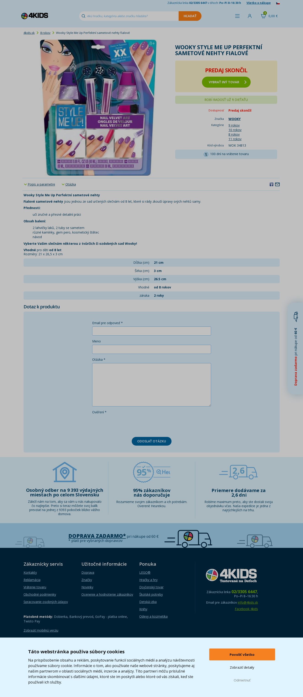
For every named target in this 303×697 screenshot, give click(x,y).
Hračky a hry (148, 580)
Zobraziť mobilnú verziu (41, 630)
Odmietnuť (242, 680)
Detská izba (148, 602)
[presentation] (127, 424)
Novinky (87, 587)
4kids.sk (29, 33)
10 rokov (234, 130)
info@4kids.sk (248, 602)
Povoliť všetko (242, 654)
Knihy (143, 609)
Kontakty (30, 572)
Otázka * (98, 359)
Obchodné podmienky (40, 594)
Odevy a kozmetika (153, 616)
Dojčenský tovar (151, 587)
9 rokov (234, 125)
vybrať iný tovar (228, 82)
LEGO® (144, 572)
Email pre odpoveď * (107, 323)
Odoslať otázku (151, 441)
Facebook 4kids (246, 609)
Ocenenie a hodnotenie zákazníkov (107, 594)
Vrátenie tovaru (35, 587)
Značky (86, 580)
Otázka (70, 184)
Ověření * (99, 412)
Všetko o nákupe (259, 3)
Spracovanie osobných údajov (46, 602)
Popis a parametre (41, 184)
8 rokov (45, 33)
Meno (96, 341)
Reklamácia (32, 580)
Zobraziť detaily (242, 667)
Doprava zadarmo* (97, 535)
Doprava (87, 572)
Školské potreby (151, 594)
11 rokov (234, 139)
